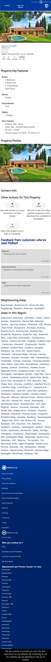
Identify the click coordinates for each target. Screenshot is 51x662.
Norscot (14, 407)
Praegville (43, 413)
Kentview (36, 380)
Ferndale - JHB (27, 357)
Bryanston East (30, 334)
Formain (17, 360)
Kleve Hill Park (36, 305)
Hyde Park (39, 374)
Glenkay (4, 367)
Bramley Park (22, 331)
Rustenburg (6, 631)
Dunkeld (5, 347)
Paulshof (18, 308)
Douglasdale (31, 344)
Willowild (28, 450)
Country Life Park (18, 341)
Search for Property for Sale (11, 556)
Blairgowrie (19, 327)
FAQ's (4, 547)
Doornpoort (6, 570)
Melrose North (44, 397)
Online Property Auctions (10, 498)
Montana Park (6, 580)
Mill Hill (6, 400)
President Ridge (8, 417)
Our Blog (5, 513)
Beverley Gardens (18, 324)
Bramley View (36, 331)
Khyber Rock (6, 384)
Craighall (31, 341)
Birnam (47, 324)
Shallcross (5, 607)
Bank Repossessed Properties (12, 552)
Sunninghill (12, 46)
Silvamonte (26, 430)
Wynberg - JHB (31, 453)
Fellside (15, 357)
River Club (19, 420)
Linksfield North (42, 384)
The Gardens (33, 440)
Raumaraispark (44, 417)
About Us (5, 508)
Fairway (41, 354)
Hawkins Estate (37, 367)
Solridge (44, 430)
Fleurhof (5, 600)
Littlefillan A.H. (25, 387)
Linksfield (28, 384)
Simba (35, 430)
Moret (27, 400)
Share (12, 225)
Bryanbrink (5, 334)
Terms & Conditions (9, 483)
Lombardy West (8, 390)
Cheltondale (24, 337)
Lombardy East (40, 387)
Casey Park (12, 337)
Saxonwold (14, 430)
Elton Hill (20, 350)
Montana (5, 576)
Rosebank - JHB (8, 423)
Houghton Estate (26, 370)
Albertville (18, 317)
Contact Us (5, 518)
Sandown (16, 427)
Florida (4, 611)
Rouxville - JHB (23, 423)
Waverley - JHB (16, 446)
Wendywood (30, 446)
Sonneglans (6, 433)
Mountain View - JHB (30, 403)
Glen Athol (19, 364)
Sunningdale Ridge (14, 436)
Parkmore (5, 413)
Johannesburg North (19, 377)
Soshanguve (6, 587)
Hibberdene (6, 628)
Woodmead (17, 453)
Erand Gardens (7, 649)
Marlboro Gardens (21, 393)
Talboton (21, 440)
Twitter (4, 523)
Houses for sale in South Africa (12, 493)
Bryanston (16, 334)
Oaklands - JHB (37, 407)
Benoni (4, 618)
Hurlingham (6, 374)
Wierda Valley (16, 450)
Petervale (28, 308)
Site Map (5, 488)
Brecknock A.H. (21, 305)
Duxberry (29, 347)
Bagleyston (15, 321)
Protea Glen (6, 635)
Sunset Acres (43, 436)
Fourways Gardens (41, 360)
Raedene (21, 417)
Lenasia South (6, 642)
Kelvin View (6, 380)
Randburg (31, 417)
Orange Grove (19, 410)
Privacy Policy (6, 479)
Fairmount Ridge (20, 354)
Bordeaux (31, 327)
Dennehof (18, 344)
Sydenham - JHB (8, 440)
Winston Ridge (42, 450)
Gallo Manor (7, 364)
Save (12, 205)
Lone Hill (21, 390)
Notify (39, 205)
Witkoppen (6, 453)
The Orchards (6, 594)
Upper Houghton (26, 443)
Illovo (48, 374)
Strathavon (18, 433)
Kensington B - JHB (22, 380)
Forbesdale (6, 360)
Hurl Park (40, 370)
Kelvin (45, 377)
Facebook (5, 528)
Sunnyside (5, 590)
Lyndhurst (42, 390)
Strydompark (31, 433)
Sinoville (5, 583)
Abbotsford (6, 317)
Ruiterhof (36, 423)
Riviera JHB (30, 420)
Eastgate (39, 347)
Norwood (24, 407)
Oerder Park (6, 410)
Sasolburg (5, 625)
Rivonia (41, 420)
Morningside (37, 400)
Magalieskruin (6, 573)
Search (7, 5)
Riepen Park (7, 420)
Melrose (15, 397)
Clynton (4, 341)
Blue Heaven (7, 305)
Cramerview (7, 344)
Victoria (4, 446)
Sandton (39, 427)
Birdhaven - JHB (35, 324)
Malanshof (6, 393)
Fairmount (5, 354)
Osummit (42, 410)
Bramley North (8, 331)
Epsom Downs (33, 350)
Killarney (18, 384)
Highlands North (9, 370)
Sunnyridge (30, 436)
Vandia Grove (42, 443)
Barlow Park (28, 321)
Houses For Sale (7, 474)
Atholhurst (30, 317)
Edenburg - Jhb (7, 350)
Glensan (13, 367)
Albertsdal (5, 638)
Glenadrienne (32, 364)
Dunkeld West (16, 347)
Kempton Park (6, 614)
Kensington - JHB (7, 604)
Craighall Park (43, 341)
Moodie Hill (17, 400)
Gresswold (24, 367)
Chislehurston (38, 337)
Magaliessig (6, 308)
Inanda (5, 377)
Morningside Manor (10, 403)
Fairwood (5, 357)
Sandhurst (5, 427)
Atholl (39, 317)
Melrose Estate (27, 397)
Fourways (26, 360)
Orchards (32, 410)
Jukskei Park (35, 377)
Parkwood (16, 413)
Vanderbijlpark (7, 621)
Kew (44, 380)
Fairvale (33, 354)
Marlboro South (38, 393)
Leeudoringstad (7, 645)
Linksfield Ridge (8, 387)
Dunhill (42, 344)
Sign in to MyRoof (20, 6)
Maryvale (5, 397)
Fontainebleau (42, 357)
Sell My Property (7, 561)
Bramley (41, 327)
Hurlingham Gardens (22, 374)
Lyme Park (31, 390)
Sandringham (28, 427)
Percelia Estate (29, 413)
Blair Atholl (7, 327)
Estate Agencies (7, 503)
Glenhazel (44, 364)
